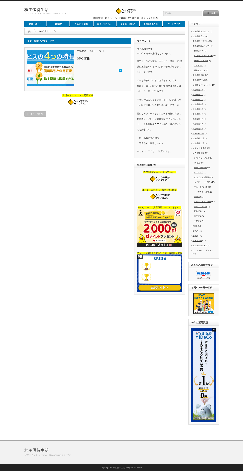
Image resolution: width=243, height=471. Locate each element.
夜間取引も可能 (151, 24)
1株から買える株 (201, 61)
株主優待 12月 (198, 143)
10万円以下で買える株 (203, 56)
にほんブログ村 (203, 278)
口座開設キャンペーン (202, 85)
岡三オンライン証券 (202, 202)
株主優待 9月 (198, 129)
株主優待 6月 (198, 114)
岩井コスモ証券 (200, 206)
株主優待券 (198, 51)
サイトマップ (174, 24)
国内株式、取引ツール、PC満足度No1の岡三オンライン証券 (125, 18)
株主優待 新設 (198, 75)
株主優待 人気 (198, 36)
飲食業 (195, 231)
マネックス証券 (200, 187)
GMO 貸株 (83, 58)
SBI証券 (197, 163)
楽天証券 (198, 216)
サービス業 (197, 241)
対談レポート (35, 24)
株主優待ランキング (201, 31)
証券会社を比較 (104, 24)
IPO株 (195, 226)
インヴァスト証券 (201, 177)
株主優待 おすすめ (200, 41)
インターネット (199, 245)
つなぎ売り (198, 65)
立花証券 (198, 221)
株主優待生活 (36, 9)
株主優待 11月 (198, 138)
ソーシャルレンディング (203, 250)
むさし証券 (198, 172)
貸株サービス (95, 51)
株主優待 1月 (198, 90)
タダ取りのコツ (128, 24)
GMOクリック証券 (202, 158)
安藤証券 (198, 197)
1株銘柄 (58, 24)
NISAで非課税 (81, 24)
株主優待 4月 (198, 104)
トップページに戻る (35, 114)
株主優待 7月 (198, 119)
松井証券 (198, 211)
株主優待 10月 (198, 133)
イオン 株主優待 (199, 148)
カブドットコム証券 (202, 182)
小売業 (195, 236)
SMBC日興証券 (200, 167)
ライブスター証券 (201, 192)
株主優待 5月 (198, 109)
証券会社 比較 (198, 153)
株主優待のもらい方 (201, 46)
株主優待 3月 (198, 100)
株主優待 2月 (198, 95)
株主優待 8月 (198, 124)
